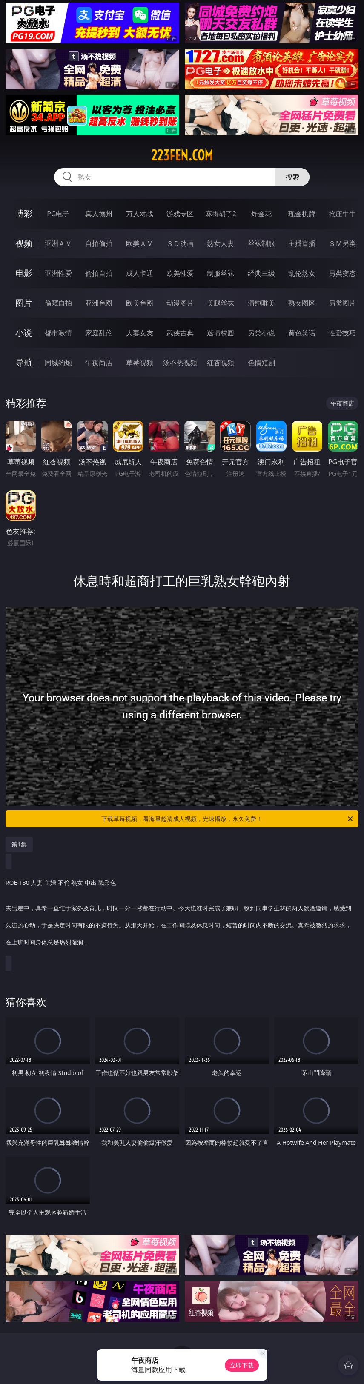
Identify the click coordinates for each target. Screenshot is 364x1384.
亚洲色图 (98, 303)
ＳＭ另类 (342, 243)
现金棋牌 (301, 213)
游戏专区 (180, 213)
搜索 (292, 177)
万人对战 (139, 213)
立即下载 (242, 1365)
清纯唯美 (261, 303)
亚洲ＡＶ (58, 243)
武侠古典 (180, 332)
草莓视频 (139, 362)
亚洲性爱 (58, 273)
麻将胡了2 (220, 213)
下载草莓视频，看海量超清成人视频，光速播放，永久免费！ (227, 819)
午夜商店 (98, 362)
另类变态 (342, 273)
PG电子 (58, 213)
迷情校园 (220, 332)
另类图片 (342, 303)
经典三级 (261, 273)
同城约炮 (58, 362)
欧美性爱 (180, 273)
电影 (23, 273)
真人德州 (98, 213)
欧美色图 (139, 303)
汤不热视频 (180, 362)
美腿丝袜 (220, 303)
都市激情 (58, 332)
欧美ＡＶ (139, 243)
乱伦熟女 (301, 273)
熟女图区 (301, 303)
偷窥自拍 (58, 303)
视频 (23, 243)
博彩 (23, 213)
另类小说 (261, 332)
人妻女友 (139, 332)
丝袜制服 (261, 243)
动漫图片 (180, 303)
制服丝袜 (220, 273)
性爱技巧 (342, 332)
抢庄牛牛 (342, 213)
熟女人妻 (220, 243)
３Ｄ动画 (180, 243)
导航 (23, 362)
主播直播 (301, 243)
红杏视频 (220, 362)
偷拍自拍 (98, 273)
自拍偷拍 (98, 243)
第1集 (19, 844)
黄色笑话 (301, 332)
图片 (23, 303)
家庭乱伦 (98, 332)
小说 (23, 332)
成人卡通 (139, 273)
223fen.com (182, 155)
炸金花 (261, 213)
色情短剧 (261, 362)
